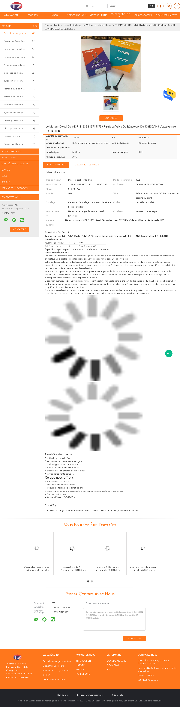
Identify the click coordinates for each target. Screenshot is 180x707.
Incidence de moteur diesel (19, 72)
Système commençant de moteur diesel (20, 112)
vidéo (55, 15)
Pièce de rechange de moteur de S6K (119, 510)
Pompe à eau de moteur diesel (19, 96)
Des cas (6, 182)
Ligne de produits (116, 661)
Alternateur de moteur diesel (19, 104)
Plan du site (62, 695)
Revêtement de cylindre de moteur (20, 49)
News (4, 176)
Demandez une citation (15, 188)
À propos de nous (77, 15)
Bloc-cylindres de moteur (19, 128)
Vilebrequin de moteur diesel (19, 120)
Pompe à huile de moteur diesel (19, 88)
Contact (7, 170)
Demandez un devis (166, 15)
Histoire (80, 665)
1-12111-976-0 (92, 510)
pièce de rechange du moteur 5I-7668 (64, 510)
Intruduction (83, 661)
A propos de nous (11, 151)
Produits (33, 15)
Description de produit (87, 165)
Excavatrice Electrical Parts (19, 144)
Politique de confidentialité (90, 695)
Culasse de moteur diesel (19, 136)
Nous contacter (142, 15)
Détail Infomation (56, 165)
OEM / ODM (113, 665)
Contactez (111, 118)
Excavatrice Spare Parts (19, 41)
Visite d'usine (9, 158)
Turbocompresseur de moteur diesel (20, 80)
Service (80, 670)
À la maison (11, 15)
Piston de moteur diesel (19, 57)
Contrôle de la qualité (120, 15)
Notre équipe (83, 674)
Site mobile (117, 695)
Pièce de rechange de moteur (19, 33)
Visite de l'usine (98, 15)
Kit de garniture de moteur (19, 65)
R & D (109, 670)
